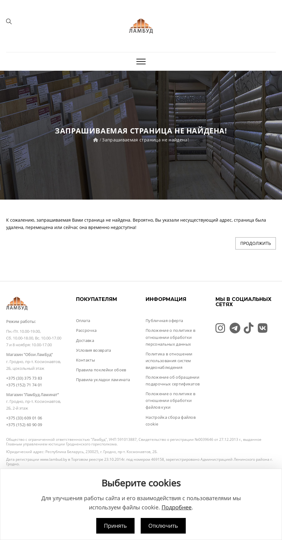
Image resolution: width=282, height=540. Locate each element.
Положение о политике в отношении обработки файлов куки (170, 400)
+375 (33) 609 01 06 (24, 418)
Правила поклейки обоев (101, 370)
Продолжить (255, 243)
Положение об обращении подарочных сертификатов (173, 380)
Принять (115, 525)
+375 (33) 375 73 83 (24, 378)
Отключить (163, 525)
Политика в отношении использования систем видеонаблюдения (169, 360)
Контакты (85, 360)
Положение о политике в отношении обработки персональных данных (170, 337)
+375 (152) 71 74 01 (24, 385)
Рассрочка (86, 330)
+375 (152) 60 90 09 (24, 424)
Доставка (85, 340)
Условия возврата (93, 350)
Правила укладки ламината (103, 379)
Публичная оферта (164, 320)
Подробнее (177, 507)
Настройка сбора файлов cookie (171, 420)
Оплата (83, 320)
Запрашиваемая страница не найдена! (145, 140)
